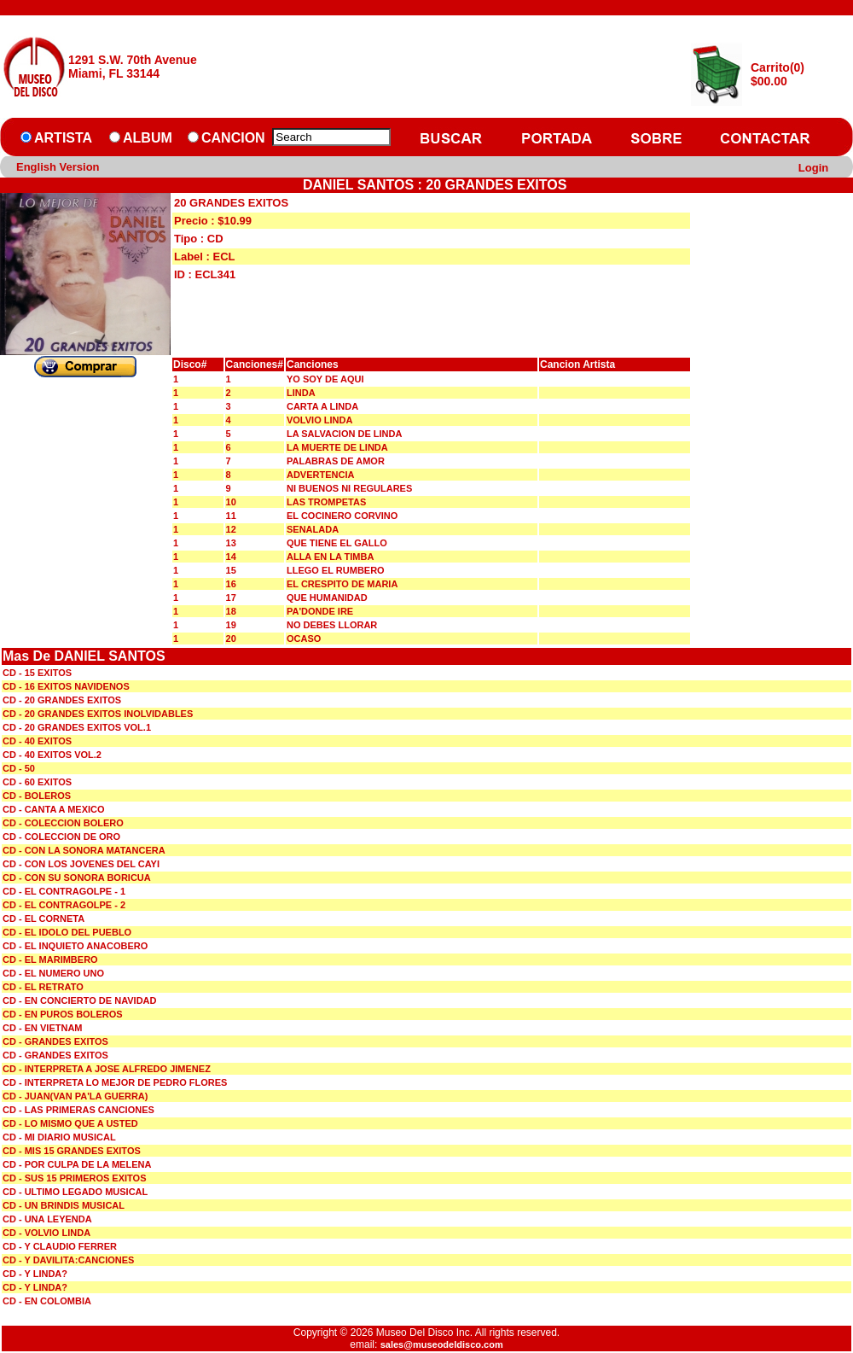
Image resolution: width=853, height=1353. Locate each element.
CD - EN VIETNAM (43, 1028)
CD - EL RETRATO (43, 987)
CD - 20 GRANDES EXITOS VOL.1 (77, 727)
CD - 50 (19, 768)
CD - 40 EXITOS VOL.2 (52, 754)
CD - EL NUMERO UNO (53, 973)
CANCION (233, 138)
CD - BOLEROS (37, 795)
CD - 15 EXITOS (37, 673)
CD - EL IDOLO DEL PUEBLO (67, 932)
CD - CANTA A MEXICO (54, 809)
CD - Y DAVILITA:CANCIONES (68, 1260)
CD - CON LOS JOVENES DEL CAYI (81, 864)
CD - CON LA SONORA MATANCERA (84, 850)
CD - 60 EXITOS (37, 782)
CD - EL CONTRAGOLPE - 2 (64, 905)
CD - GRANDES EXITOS (55, 1041)
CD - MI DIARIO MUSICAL (59, 1137)
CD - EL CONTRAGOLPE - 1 (64, 891)
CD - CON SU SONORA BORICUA (77, 877)
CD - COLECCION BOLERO (63, 823)
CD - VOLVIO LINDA (46, 1233)
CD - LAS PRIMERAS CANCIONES (78, 1110)
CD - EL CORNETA (43, 918)
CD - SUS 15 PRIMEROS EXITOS (75, 1178)
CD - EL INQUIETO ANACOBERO (75, 946)
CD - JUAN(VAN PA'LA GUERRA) (75, 1096)
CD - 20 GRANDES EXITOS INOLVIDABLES (98, 714)
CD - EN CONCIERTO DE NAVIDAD (80, 1000)
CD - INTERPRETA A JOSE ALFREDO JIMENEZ (107, 1069)
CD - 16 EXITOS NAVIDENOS (66, 686)
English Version (58, 166)
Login (813, 167)
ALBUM (147, 138)
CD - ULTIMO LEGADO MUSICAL (75, 1192)
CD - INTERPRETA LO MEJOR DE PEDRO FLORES (115, 1082)
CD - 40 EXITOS (37, 741)
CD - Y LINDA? (35, 1273)
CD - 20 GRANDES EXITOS (62, 700)
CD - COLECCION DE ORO (61, 836)
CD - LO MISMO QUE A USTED (70, 1123)
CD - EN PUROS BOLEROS (63, 1014)
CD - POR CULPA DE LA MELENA (77, 1164)
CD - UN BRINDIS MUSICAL (64, 1205)
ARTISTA (63, 138)
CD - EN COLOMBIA (47, 1301)
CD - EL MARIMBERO (50, 959)
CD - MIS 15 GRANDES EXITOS (72, 1151)
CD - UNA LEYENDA (47, 1219)
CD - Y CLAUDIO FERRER (60, 1246)
